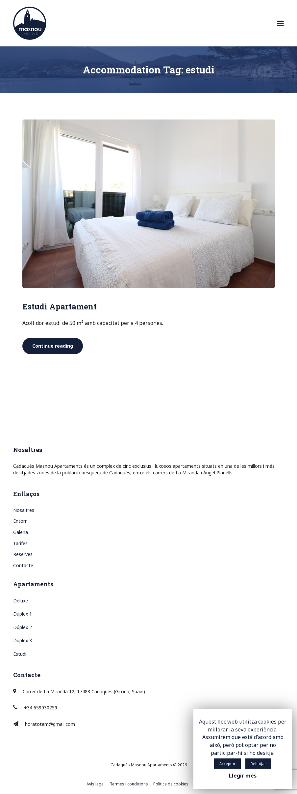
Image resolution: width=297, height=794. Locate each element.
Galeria (20, 532)
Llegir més (243, 775)
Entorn (20, 521)
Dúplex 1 (22, 614)
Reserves (23, 554)
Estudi (19, 654)
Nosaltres (23, 510)
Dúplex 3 (22, 640)
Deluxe (20, 600)
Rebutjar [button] (258, 763)
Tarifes (20, 543)
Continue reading (57, 346)
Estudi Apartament (59, 306)
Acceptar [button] (227, 763)
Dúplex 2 (22, 627)
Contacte (23, 565)
